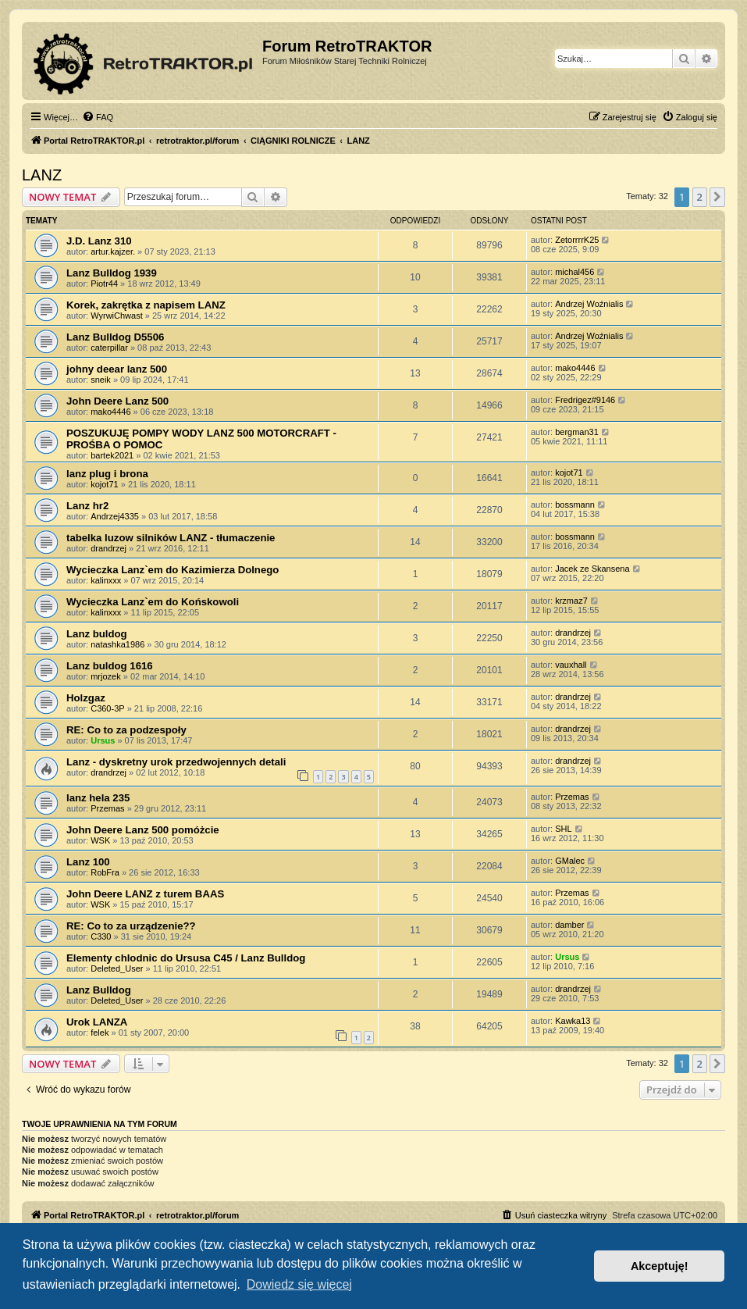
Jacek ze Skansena (592, 568)
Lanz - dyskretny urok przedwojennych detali (176, 762)
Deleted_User (117, 968)
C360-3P (107, 708)
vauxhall (570, 664)
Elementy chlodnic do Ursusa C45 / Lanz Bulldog (185, 958)
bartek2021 (112, 455)
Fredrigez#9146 (585, 400)
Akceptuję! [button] (659, 1266)
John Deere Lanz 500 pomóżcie (142, 830)
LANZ (42, 175)
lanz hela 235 (98, 798)
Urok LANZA (96, 1022)
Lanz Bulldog (98, 990)
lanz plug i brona (107, 474)
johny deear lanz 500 (116, 369)
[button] (717, 196)
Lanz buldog (96, 634)
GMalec (570, 860)
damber (569, 924)
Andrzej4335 (115, 516)
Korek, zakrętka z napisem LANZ (146, 305)
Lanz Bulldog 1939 (111, 273)
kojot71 (104, 484)
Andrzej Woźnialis (589, 304)
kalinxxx (106, 580)
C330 (101, 936)
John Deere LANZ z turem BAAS (145, 894)
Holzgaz (85, 698)
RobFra (105, 872)
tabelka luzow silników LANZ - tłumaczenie (170, 538)
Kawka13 (572, 1020)
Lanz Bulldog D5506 (115, 337)
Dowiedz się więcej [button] (299, 1284)
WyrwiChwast (117, 315)
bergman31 (577, 432)
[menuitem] (97, 117)
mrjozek (106, 676)
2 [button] (700, 197)
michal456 (574, 271)
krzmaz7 (571, 600)
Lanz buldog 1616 (109, 666)
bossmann (575, 504)
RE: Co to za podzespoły (126, 730)
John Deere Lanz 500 (117, 401)
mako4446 (575, 368)
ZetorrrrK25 (577, 239)
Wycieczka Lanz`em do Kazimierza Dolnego (172, 570)
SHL (563, 828)
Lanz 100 (88, 862)
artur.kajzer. (113, 251)
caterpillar (109, 347)
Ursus (103, 740)
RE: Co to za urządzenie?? (131, 926)
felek (99, 1032)
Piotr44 (104, 283)
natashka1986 (117, 644)
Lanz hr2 (87, 506)
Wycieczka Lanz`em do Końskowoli (152, 602)
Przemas (107, 808)
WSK (100, 840)
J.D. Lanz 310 (99, 241)
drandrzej (108, 548)
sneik (101, 379)
